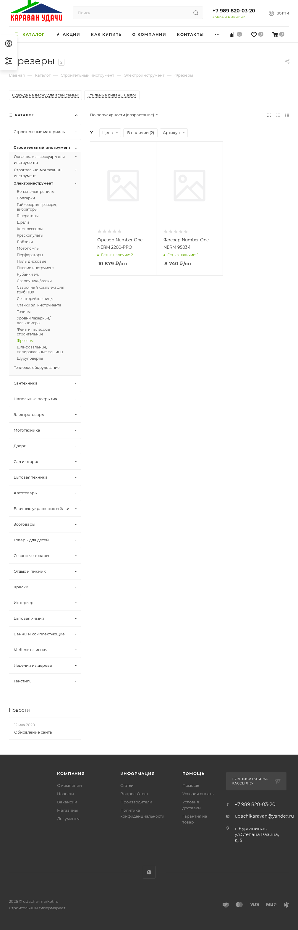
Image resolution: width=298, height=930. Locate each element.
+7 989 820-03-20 (234, 11)
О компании (69, 785)
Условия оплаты (198, 793)
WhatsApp (149, 872)
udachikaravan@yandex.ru (264, 816)
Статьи (127, 785)
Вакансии (67, 802)
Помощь (193, 773)
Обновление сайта (33, 732)
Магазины (67, 810)
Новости (19, 710)
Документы (68, 818)
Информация (137, 773)
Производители (136, 802)
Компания (71, 773)
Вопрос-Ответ (134, 793)
